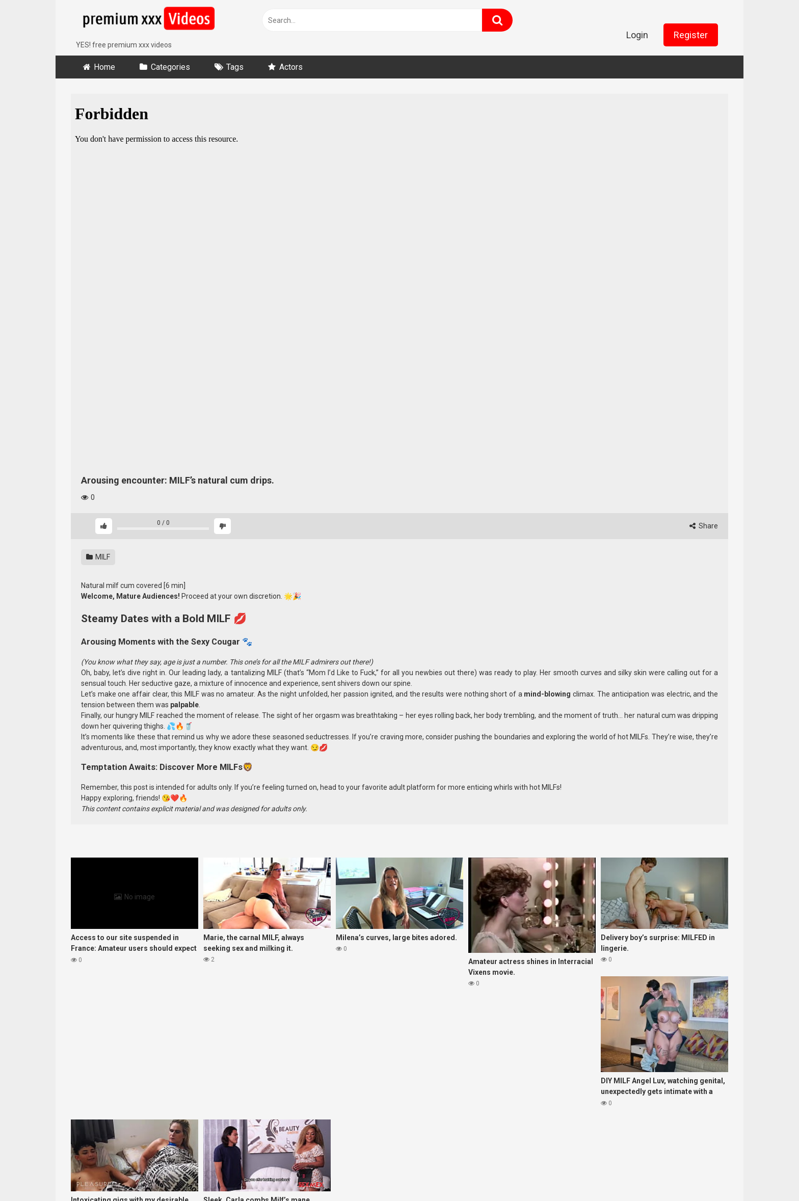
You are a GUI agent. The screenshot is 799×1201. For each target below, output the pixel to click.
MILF (98, 557)
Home (104, 67)
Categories (170, 67)
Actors (291, 67)
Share (703, 526)
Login (637, 35)
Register (691, 35)
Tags (235, 67)
